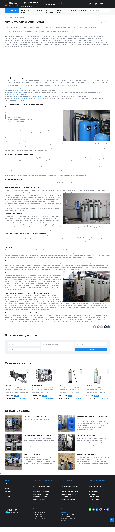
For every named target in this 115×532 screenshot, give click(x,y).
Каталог (7, 483)
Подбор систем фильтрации (48, 295)
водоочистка (16, 141)
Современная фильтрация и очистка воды (92, 418)
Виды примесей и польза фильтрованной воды (38, 27)
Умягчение (92, 494)
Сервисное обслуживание (40, 489)
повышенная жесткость (15, 117)
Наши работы (60, 11)
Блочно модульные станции (97, 489)
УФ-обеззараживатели (31, 279)
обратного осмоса (19, 98)
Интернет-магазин (10, 486)
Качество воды (48, 174)
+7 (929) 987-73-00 (49, 5)
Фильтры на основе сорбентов (16, 92)
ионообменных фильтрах (33, 96)
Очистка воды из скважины (41, 491)
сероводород (12, 116)
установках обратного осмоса (46, 263)
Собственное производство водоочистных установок (79, 317)
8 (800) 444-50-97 (63, 3)
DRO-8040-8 (37, 385)
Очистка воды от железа (40, 496)
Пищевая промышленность (69, 494)
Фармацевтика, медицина (68, 499)
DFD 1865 (89, 385)
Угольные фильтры (37, 228)
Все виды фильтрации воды (88, 27)
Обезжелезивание (94, 491)
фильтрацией (93, 240)
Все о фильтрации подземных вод (66, 27)
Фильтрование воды (31, 454)
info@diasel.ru (69, 321)
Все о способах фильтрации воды (37, 435)
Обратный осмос (94, 496)
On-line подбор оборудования (42, 486)
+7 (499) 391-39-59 (48, 3)
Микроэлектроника (66, 496)
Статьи (39, 10)
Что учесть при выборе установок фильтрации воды (22, 31)
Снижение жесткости (39, 499)
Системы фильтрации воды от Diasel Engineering (56, 31)
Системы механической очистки (16, 89)
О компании (49, 11)
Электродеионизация (95, 486)
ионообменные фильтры (100, 251)
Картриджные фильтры (13, 195)
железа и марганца (38, 112)
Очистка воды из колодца (40, 494)
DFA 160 (8, 385)
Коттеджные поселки (67, 489)
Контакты (82, 10)
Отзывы (73, 10)
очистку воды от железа (21, 236)
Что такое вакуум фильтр (87, 435)
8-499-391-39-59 (55, 321)
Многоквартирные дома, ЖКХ (69, 486)
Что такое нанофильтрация (34, 416)
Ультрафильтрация (94, 499)
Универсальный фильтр (86, 454)
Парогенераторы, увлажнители (69, 491)
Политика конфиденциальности (103, 529)
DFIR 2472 (62, 385)
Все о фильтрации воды (14, 27)
